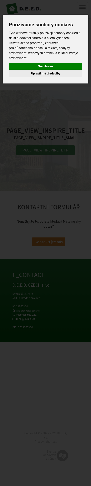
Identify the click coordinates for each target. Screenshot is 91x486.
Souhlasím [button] (45, 66)
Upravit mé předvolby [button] (45, 73)
